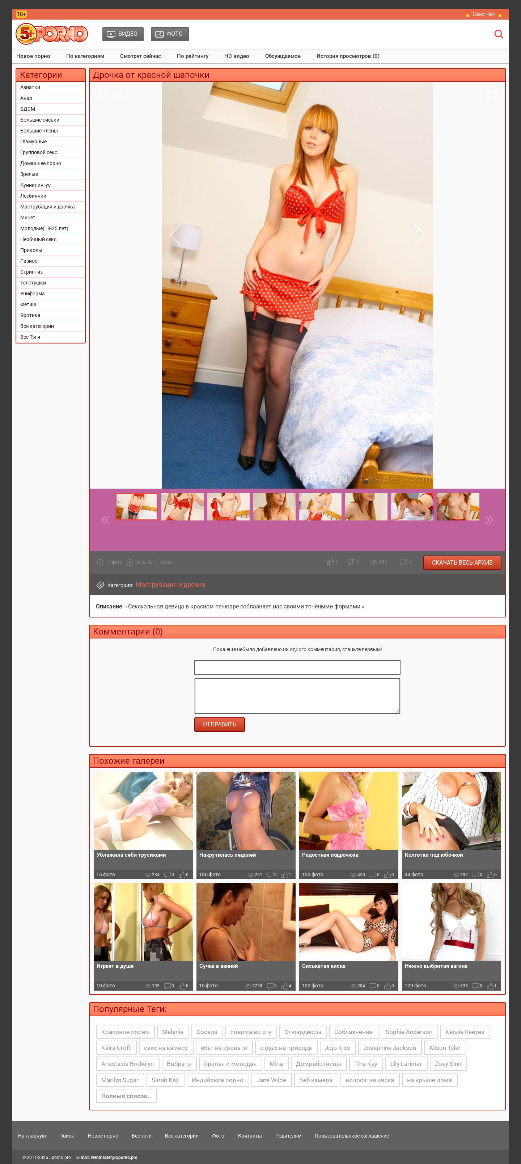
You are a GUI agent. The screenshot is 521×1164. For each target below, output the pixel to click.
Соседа (206, 1032)
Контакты (250, 1136)
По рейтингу (192, 56)
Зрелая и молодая (230, 1063)
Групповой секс (38, 152)
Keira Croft (116, 1047)
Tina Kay (365, 1063)
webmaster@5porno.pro (114, 1157)
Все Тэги (30, 337)
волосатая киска (370, 1080)
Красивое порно (125, 1032)
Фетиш (28, 304)
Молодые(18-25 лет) (44, 228)
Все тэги (142, 1136)
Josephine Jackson (389, 1047)
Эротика (30, 315)
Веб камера (315, 1080)
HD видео (236, 56)
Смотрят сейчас (140, 56)
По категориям (85, 56)
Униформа (32, 293)
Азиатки (30, 87)
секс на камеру (166, 1047)
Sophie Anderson (409, 1032)
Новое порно (33, 56)
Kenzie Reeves (464, 1032)
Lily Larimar (406, 1063)
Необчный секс (38, 239)
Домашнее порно (40, 163)
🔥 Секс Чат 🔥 (484, 14)
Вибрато (179, 1063)
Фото (218, 1136)
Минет (27, 217)
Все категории (37, 326)
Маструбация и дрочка (47, 207)
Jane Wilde (271, 1080)
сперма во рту (250, 1032)
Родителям (288, 1136)
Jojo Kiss (337, 1047)
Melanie (172, 1032)
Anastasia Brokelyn (127, 1063)
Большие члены (39, 131)
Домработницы (318, 1063)
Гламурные (33, 141)
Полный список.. (126, 1096)
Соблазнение (353, 1032)
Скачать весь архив (462, 562)
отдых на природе (286, 1047)
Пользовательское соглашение (352, 1136)
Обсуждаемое (283, 56)
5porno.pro (60, 1157)
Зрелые (29, 174)
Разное (28, 261)
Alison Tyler (445, 1047)
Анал (26, 98)
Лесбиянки (33, 196)
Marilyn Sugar (120, 1080)
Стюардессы (302, 1032)
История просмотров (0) (348, 56)
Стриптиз (31, 272)
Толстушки (33, 283)
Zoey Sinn (448, 1063)
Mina (276, 1063)
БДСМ (27, 109)
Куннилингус (35, 185)
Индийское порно (217, 1080)
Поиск (66, 1136)
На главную (32, 1136)
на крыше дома (429, 1080)
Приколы (31, 250)
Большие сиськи (39, 120)
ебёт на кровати (224, 1047)
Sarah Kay (165, 1080)
